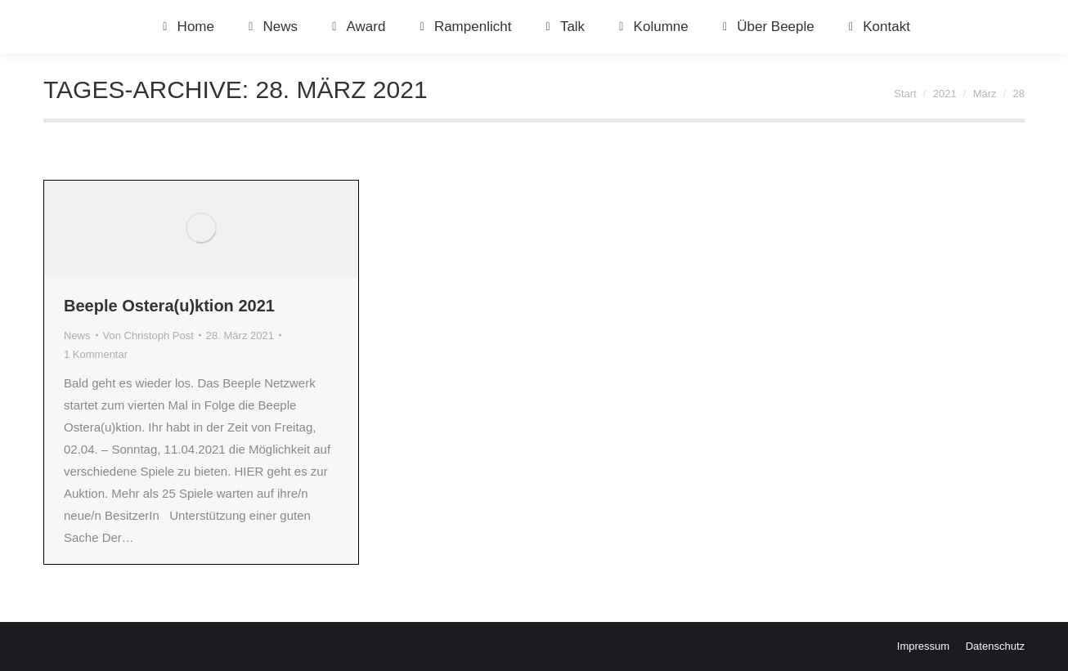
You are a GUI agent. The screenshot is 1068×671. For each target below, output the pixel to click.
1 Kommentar (96, 354)
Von (148, 335)
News (77, 335)
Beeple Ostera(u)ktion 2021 (169, 306)
